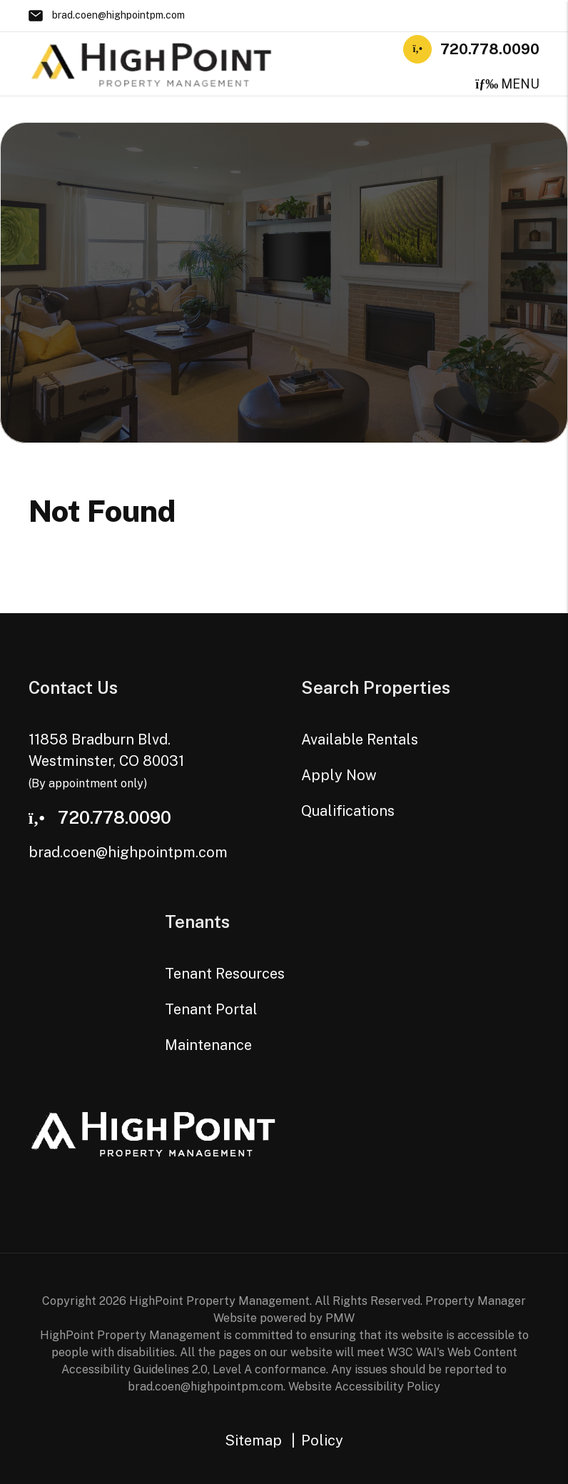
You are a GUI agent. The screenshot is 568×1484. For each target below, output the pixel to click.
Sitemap (253, 1440)
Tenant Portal (211, 1009)
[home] (152, 62)
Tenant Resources (225, 973)
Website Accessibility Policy (364, 1386)
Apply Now (339, 775)
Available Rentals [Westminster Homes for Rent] (359, 739)
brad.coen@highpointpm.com (118, 15)
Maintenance (208, 1045)
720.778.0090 (489, 49)
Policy (322, 1440)
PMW (340, 1318)
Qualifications (348, 810)
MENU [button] (507, 83)
